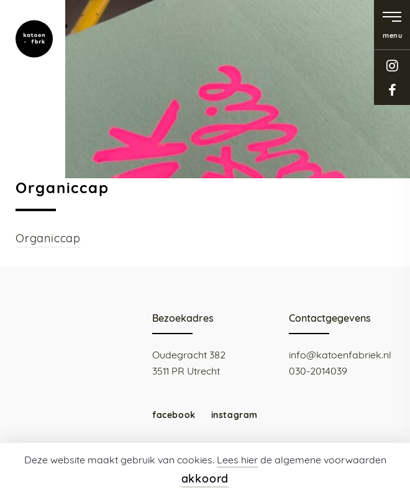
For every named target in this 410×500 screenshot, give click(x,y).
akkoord (205, 478)
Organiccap (48, 238)
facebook (392, 90)
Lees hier (237, 459)
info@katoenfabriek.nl (340, 354)
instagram (392, 65)
